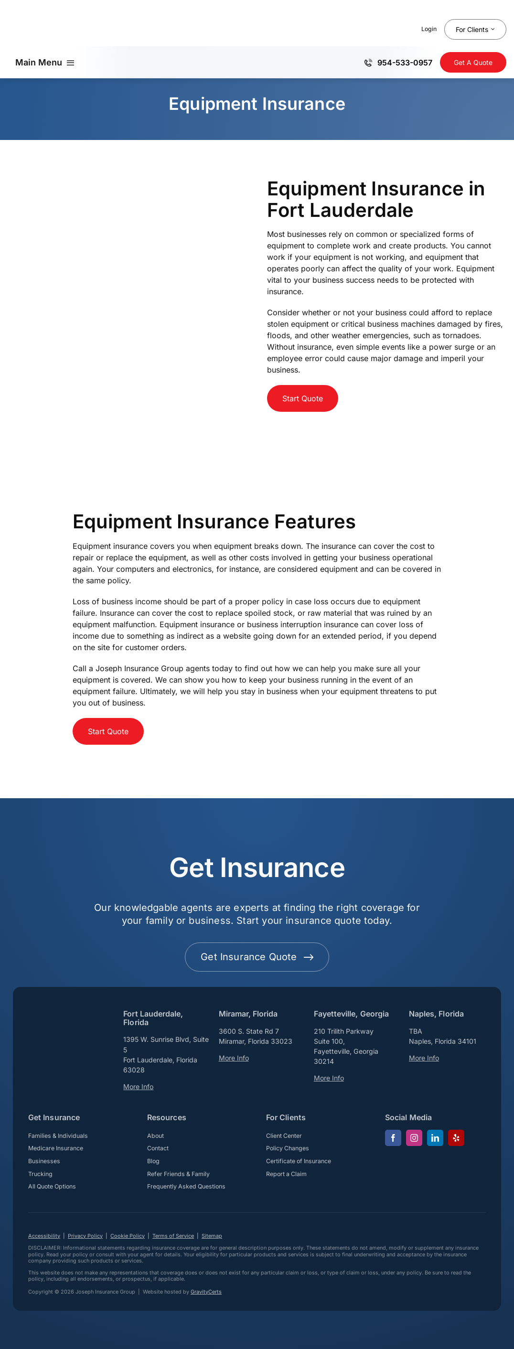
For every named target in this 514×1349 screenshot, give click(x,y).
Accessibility (44, 1235)
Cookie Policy (127, 1235)
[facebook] (393, 1138)
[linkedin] (435, 1138)
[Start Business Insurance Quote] (302, 398)
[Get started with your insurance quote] (257, 957)
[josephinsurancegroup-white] (66, 1026)
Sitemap (212, 1235)
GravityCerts (206, 1291)
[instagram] (414, 1138)
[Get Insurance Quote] (473, 62)
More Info (138, 1086)
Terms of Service (173, 1235)
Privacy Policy (85, 1235)
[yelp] (456, 1138)
